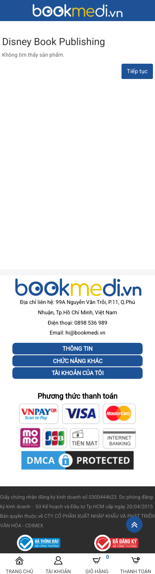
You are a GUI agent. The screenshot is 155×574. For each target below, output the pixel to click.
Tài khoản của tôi (78, 373)
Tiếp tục (137, 71)
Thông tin (77, 348)
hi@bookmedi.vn (85, 333)
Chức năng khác (78, 361)
